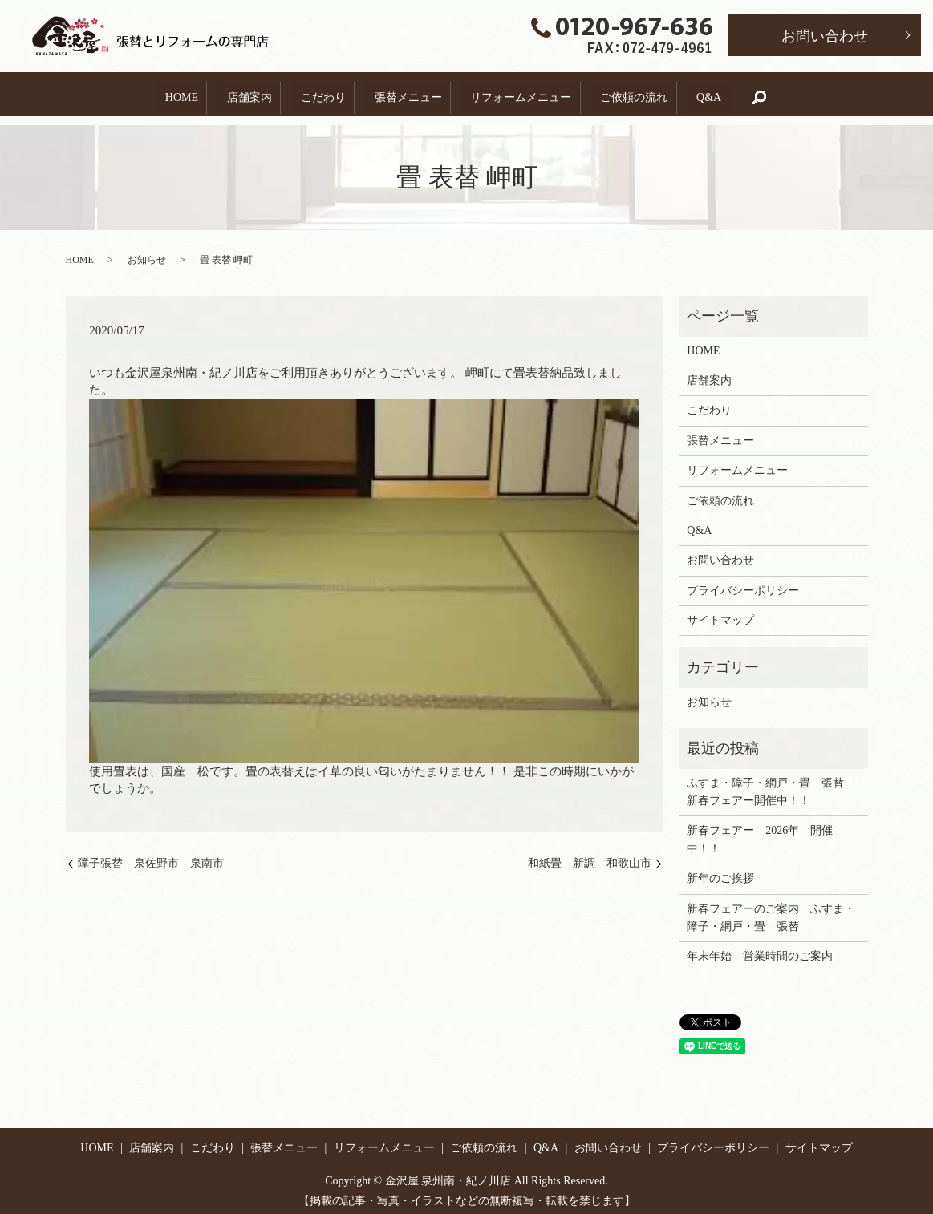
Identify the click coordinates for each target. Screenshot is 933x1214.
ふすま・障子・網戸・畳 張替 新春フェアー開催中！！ (771, 783)
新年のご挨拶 (720, 870)
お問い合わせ (824, 36)
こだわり (316, 93)
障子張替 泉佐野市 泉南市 (151, 855)
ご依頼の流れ (648, 93)
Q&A (730, 93)
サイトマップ (720, 612)
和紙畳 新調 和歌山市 (589, 855)
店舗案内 (235, 93)
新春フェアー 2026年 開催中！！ (760, 831)
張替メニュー (408, 93)
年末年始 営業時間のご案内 (760, 948)
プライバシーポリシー (743, 583)
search (792, 94)
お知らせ (147, 251)
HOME (160, 93)
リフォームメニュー (527, 93)
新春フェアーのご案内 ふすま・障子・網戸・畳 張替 (771, 909)
